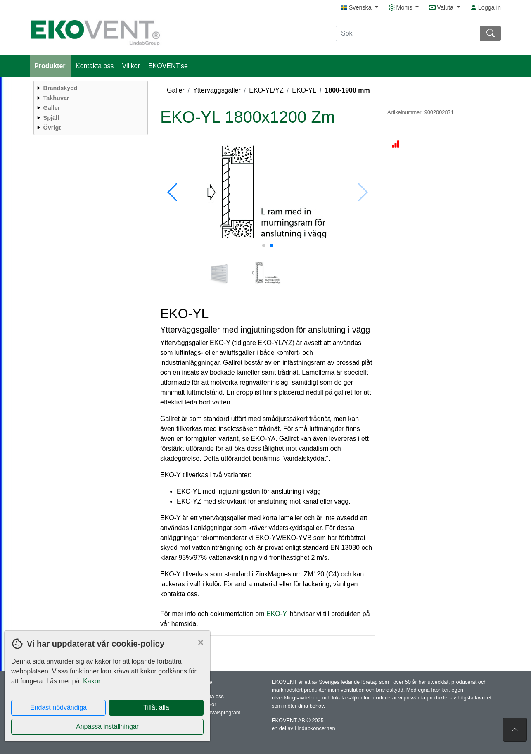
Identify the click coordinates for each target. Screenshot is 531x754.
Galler (176, 90)
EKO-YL (304, 90)
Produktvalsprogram (217, 712)
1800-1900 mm (347, 90)
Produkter (50, 65)
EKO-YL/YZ (266, 90)
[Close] (200, 642)
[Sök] (408, 33)
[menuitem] (89, 88)
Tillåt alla (156, 707)
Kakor (91, 681)
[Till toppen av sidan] (515, 730)
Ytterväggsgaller (217, 90)
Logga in (485, 7)
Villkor (131, 65)
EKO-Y (276, 613)
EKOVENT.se (168, 65)
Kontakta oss (95, 65)
